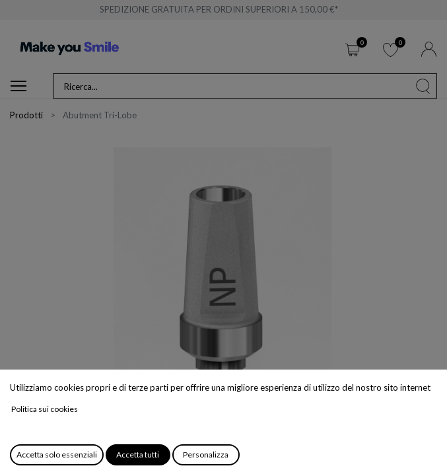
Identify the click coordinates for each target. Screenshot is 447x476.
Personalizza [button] (205, 454)
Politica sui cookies (44, 409)
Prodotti (26, 115)
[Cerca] (423, 86)
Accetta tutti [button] (137, 454)
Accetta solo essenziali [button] (57, 454)
